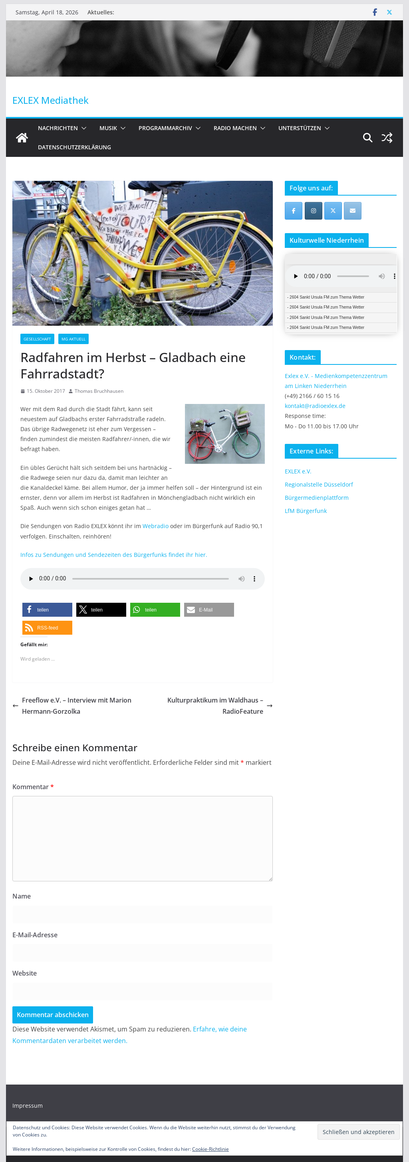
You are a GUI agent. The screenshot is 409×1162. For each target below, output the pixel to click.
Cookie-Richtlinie (210, 1149)
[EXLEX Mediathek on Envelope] (352, 211)
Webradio (156, 526)
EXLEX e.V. (298, 471)
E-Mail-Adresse (35, 934)
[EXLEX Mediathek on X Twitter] (333, 211)
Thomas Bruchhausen (99, 391)
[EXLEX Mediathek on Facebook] (293, 211)
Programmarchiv (165, 128)
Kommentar (33, 786)
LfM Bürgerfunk (306, 511)
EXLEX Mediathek (50, 100)
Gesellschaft (37, 339)
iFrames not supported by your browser (341, 294)
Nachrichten (58, 128)
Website (24, 973)
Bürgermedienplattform (317, 497)
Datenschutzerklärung (74, 147)
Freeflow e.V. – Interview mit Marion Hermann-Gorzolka (71, 706)
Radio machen (235, 128)
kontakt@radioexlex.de (315, 406)
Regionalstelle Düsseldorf (319, 484)
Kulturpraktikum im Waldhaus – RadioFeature (220, 706)
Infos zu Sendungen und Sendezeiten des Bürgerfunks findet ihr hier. (113, 554)
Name (21, 896)
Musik (108, 128)
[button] (82, 128)
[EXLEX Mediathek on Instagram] (313, 211)
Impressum (27, 1105)
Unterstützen (299, 128)
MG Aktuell (73, 339)
